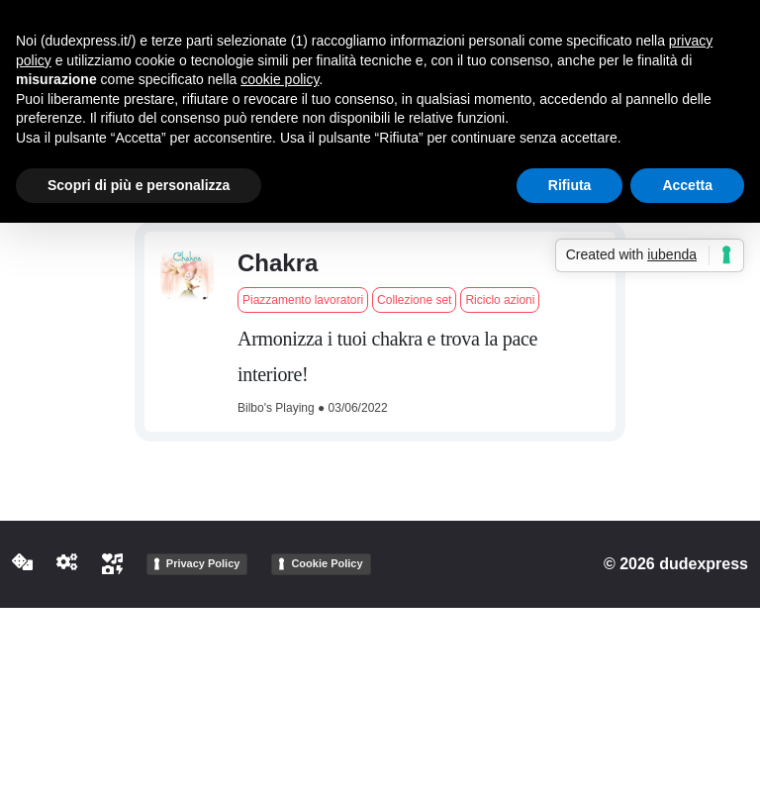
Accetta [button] (687, 185)
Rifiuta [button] (570, 185)
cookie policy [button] (279, 79)
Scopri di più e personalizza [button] (139, 185)
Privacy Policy (203, 563)
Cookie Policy (326, 563)
